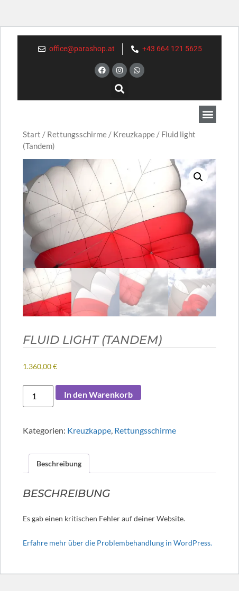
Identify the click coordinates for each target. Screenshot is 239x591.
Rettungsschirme (77, 134)
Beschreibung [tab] (58, 463)
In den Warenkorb (98, 394)
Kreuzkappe (134, 134)
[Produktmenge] (38, 396)
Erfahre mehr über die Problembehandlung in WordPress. (117, 542)
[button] (119, 89)
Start (32, 134)
